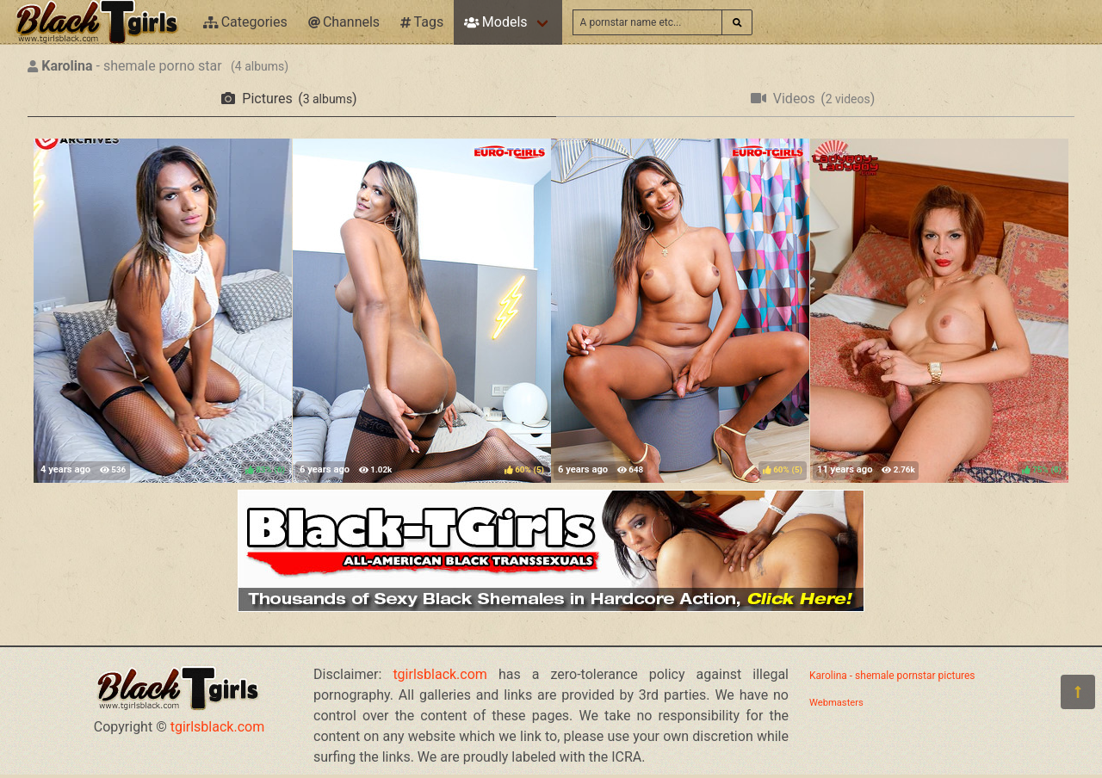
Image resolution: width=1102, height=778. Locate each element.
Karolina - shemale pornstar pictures (892, 676)
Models (495, 22)
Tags (421, 22)
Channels (344, 22)
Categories (245, 22)
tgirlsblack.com (217, 727)
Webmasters (836, 702)
